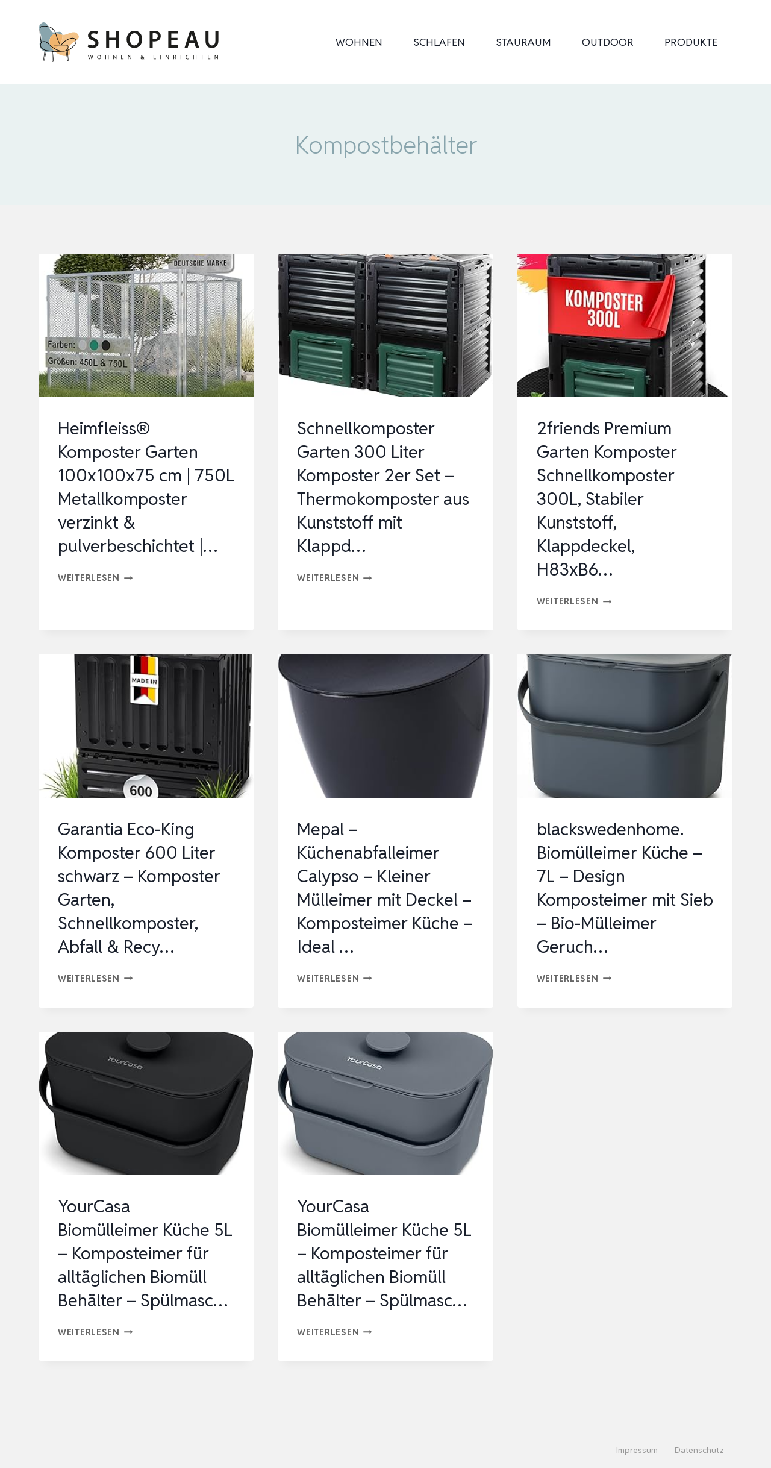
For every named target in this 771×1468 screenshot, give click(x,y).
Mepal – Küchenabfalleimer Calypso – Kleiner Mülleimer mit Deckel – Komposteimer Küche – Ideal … (380, 887)
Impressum (637, 1450)
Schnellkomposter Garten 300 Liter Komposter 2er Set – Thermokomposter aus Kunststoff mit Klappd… (378, 486)
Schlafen (439, 42)
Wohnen (359, 42)
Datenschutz (699, 1450)
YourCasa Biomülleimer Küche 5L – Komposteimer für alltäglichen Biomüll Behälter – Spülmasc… (136, 1264)
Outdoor (608, 42)
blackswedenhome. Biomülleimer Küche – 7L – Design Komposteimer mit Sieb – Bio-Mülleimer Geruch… (622, 887)
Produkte (690, 42)
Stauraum (523, 42)
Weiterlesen (95, 601)
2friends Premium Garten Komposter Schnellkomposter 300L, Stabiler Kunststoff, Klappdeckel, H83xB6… (610, 498)
